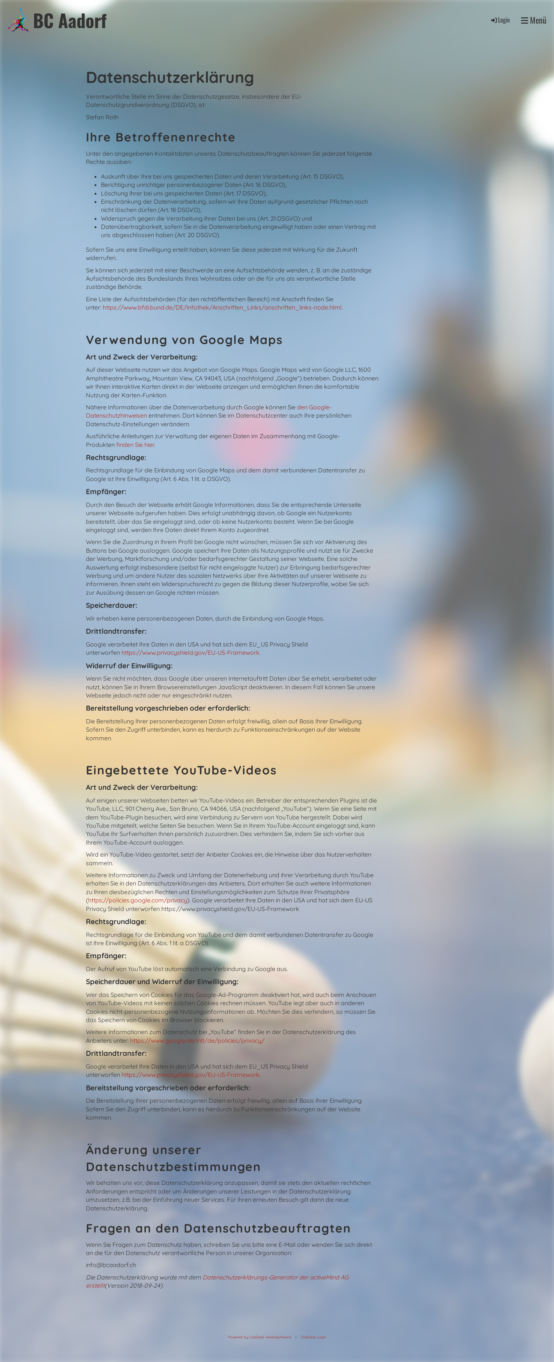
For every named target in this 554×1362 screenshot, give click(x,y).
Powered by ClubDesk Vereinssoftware (259, 1337)
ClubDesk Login (313, 1337)
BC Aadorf (70, 20)
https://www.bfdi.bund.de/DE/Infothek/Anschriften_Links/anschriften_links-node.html (222, 307)
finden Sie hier (134, 444)
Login (500, 19)
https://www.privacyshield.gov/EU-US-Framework (191, 652)
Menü (533, 20)
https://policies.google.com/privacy (137, 900)
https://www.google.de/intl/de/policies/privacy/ (197, 1040)
